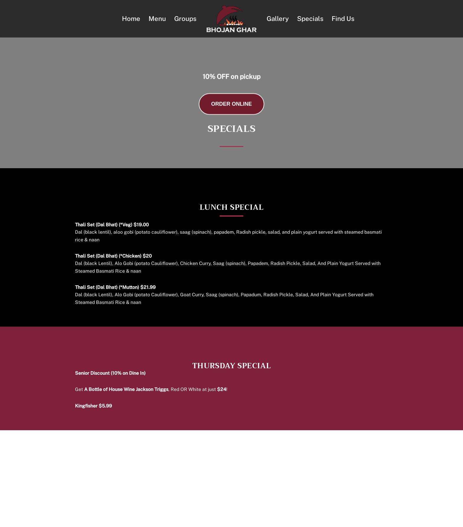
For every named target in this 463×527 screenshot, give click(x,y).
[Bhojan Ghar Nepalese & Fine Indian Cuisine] (231, 18)
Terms (230, 519)
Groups (185, 18)
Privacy (251, 519)
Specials (310, 18)
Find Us (343, 18)
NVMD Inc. (300, 519)
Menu (157, 18)
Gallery (278, 18)
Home (130, 18)
